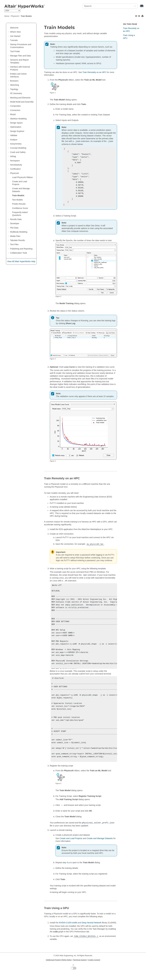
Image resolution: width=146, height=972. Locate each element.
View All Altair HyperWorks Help (21, 261)
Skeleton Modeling (18, 119)
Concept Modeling (18, 148)
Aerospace (15, 160)
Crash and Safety (18, 152)
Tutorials (14, 40)
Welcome (14, 28)
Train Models (26, 16)
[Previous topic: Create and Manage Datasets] (136, 16)
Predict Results (19, 204)
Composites (15, 106)
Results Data (16, 219)
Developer (14, 223)
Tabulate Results (17, 240)
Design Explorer (17, 131)
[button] (9, 27)
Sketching (14, 85)
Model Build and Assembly (22, 102)
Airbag (13, 156)
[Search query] (110, 6)
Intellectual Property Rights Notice (59, 960)
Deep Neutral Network (91, 928)
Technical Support (80, 960)
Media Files (15, 236)
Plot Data (14, 228)
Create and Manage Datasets (100, 844)
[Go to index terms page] (138, 7)
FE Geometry (16, 93)
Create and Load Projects (71, 844)
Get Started (15, 36)
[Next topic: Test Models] (139, 16)
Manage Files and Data (20, 56)
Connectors (15, 110)
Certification (15, 169)
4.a (68, 868)
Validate (13, 135)
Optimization (15, 127)
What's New (15, 32)
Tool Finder (15, 51)
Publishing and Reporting (21, 249)
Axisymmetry (16, 144)
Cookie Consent (94, 960)
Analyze (13, 139)
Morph (13, 114)
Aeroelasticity (16, 165)
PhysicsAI (15, 16)
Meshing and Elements (20, 98)
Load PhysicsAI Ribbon (22, 177)
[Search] (134, 6)
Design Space (16, 123)
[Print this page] (143, 16)
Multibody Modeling (18, 232)
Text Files (14, 244)
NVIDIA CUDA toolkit (68, 928)
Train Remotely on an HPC (94, 72)
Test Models (17, 200)
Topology (14, 89)
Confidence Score (20, 208)
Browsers (14, 81)
